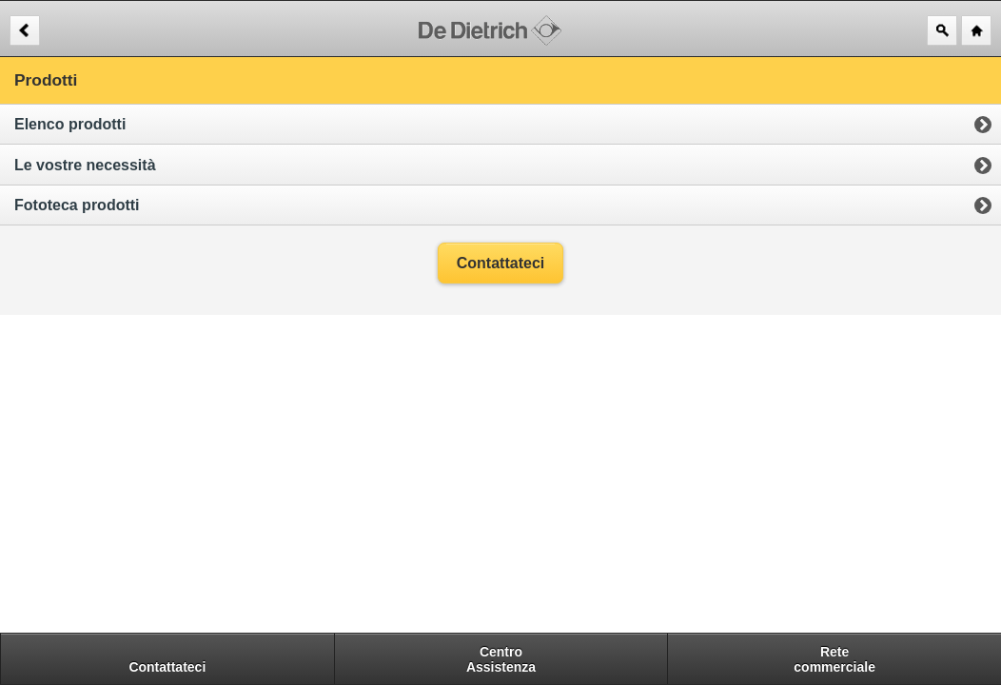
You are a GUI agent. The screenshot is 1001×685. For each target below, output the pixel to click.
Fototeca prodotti (77, 205)
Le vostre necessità (85, 165)
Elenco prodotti (70, 124)
